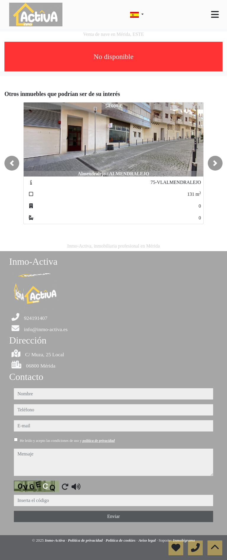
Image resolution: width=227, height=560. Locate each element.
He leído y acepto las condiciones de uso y (67, 441)
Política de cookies (121, 540)
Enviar (113, 516)
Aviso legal (147, 540)
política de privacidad (98, 441)
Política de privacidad (85, 540)
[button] (11, 163)
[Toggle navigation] (214, 14)
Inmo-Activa (55, 540)
